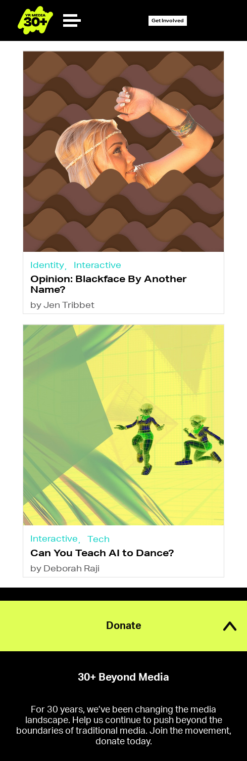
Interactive (97, 264)
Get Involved (168, 20)
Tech (98, 538)
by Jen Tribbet (62, 304)
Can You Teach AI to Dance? (102, 552)
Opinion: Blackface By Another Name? (108, 284)
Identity (47, 264)
